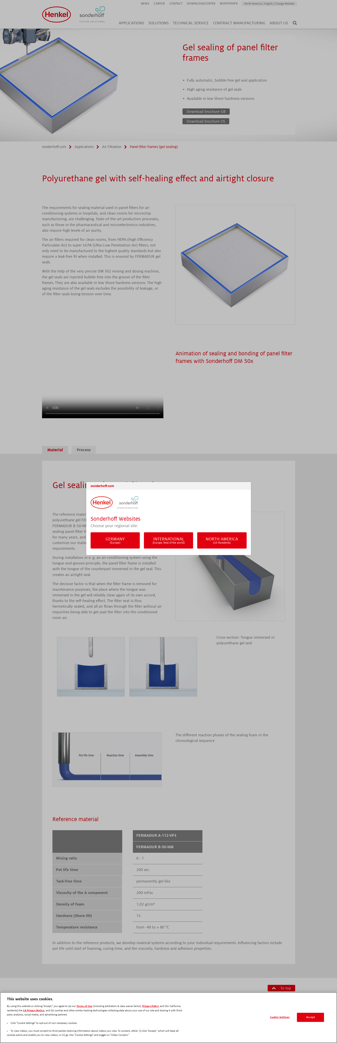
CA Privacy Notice (33, 1010)
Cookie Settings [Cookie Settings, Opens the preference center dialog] (280, 1017)
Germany (115, 540)
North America (222, 540)
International (168, 540)
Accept (310, 1017)
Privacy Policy (150, 1006)
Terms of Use (84, 1006)
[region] (168, 1017)
